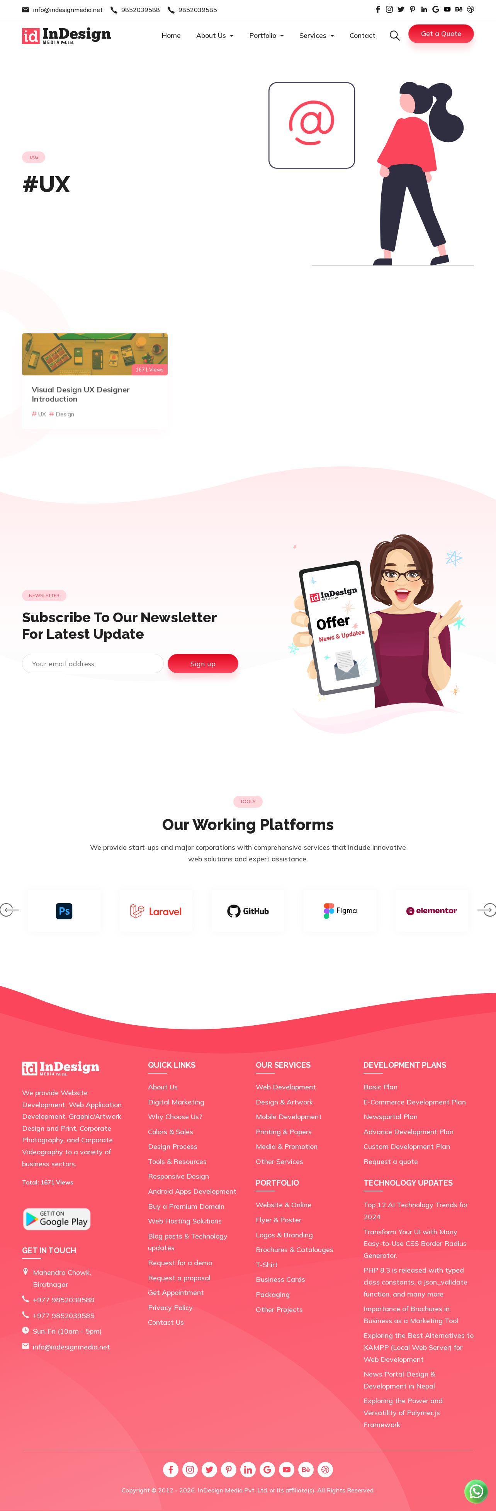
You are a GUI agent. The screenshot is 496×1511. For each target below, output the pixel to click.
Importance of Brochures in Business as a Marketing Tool (411, 1314)
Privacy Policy (170, 1307)
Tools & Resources (177, 1161)
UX (39, 440)
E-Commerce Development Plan (415, 1102)
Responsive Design (178, 1176)
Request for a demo (180, 1262)
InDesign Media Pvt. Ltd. (232, 1490)
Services (316, 35)
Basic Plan (380, 1086)
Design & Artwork (284, 1102)
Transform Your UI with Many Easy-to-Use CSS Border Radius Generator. (415, 1243)
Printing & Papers (284, 1131)
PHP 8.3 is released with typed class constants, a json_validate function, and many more (415, 1282)
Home (171, 35)
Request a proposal (179, 1277)
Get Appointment (176, 1292)
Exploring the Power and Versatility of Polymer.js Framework (403, 1412)
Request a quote (391, 1161)
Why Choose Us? (175, 1116)
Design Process (172, 1146)
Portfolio (266, 35)
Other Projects (279, 1309)
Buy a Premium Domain (186, 1206)
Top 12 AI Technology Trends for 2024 (416, 1210)
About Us (215, 35)
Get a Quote (441, 33)
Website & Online (283, 1204)
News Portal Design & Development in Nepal (399, 1380)
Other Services (279, 1161)
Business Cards (280, 1279)
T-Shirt (267, 1264)
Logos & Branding (284, 1234)
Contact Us (166, 1322)
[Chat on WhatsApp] (476, 1502)
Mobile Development (289, 1116)
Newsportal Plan (391, 1116)
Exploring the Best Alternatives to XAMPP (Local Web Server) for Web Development (419, 1347)
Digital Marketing (176, 1102)
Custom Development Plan (407, 1146)
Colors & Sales (170, 1131)
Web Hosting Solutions (185, 1221)
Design (61, 440)
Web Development (286, 1086)
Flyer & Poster (278, 1219)
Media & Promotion (287, 1146)
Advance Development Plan (409, 1131)
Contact (362, 35)
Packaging (273, 1294)
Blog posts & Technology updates (188, 1242)
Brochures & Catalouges (294, 1249)
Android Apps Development (192, 1191)
